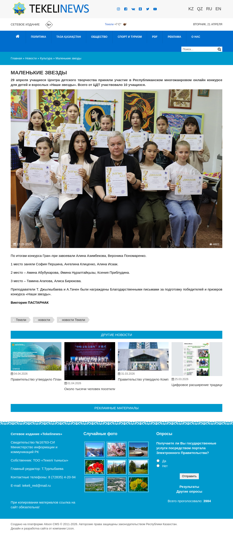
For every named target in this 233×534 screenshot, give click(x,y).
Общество (99, 36)
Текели (109, 24)
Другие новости (116, 335)
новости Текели (73, 320)
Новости (31, 58)
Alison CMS (51, 524)
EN (218, 9)
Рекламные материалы (116, 408)
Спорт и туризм (130, 36)
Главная (16, 58)
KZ (191, 9)
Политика (38, 36)
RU (209, 9)
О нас (195, 36)
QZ (200, 9)
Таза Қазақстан (68, 36)
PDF (154, 36)
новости (44, 320)
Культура (46, 58)
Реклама (174, 36)
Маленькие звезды (68, 58)
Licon (70, 528)
